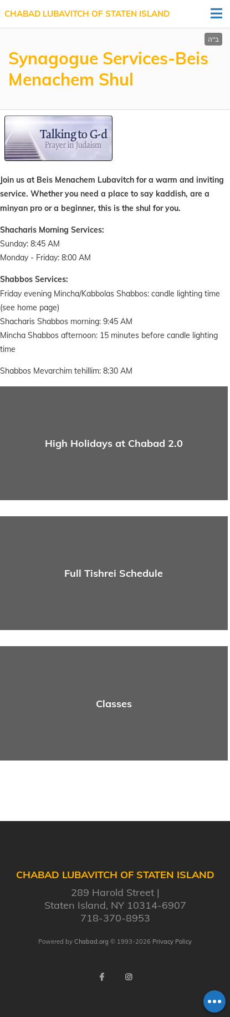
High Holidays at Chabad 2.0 (114, 443)
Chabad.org (91, 941)
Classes (114, 703)
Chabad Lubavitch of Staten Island (87, 13)
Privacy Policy (172, 941)
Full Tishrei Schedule (113, 573)
